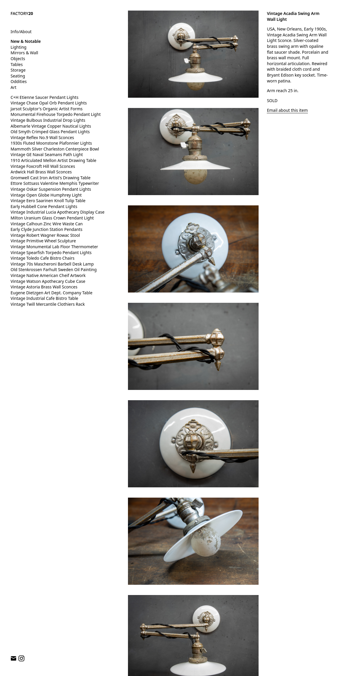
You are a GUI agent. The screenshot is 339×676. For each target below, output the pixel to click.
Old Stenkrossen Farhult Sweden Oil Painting (54, 269)
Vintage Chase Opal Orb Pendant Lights (49, 103)
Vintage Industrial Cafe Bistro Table (44, 298)
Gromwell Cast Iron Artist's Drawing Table (50, 177)
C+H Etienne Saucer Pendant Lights (44, 97)
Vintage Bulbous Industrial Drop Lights (48, 120)
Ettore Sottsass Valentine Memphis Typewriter (55, 183)
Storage (18, 70)
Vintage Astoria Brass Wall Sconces (44, 287)
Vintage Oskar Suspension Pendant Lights (51, 189)
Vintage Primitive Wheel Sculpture (43, 241)
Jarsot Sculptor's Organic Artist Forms (46, 108)
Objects (18, 58)
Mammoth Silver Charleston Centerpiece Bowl (55, 149)
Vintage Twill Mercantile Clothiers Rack (48, 304)
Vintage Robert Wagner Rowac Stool (45, 235)
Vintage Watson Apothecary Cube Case (48, 281)
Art (13, 87)
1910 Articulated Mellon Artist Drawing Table (53, 160)
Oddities (19, 81)
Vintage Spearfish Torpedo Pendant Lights (51, 252)
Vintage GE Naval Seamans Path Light (47, 154)
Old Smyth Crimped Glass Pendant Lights (50, 131)
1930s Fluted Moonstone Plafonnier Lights (51, 143)
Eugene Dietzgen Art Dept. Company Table (51, 292)
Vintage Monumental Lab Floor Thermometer (54, 246)
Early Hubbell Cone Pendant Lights (44, 206)
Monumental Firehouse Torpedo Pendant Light (56, 114)
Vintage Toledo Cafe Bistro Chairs (43, 258)
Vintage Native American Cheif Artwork (48, 275)
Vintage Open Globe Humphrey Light (46, 195)
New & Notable (26, 41)
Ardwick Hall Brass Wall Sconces (41, 172)
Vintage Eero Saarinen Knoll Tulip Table (48, 200)
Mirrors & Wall (24, 52)
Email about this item (287, 110)
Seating (18, 76)
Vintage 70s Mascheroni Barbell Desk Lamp (52, 264)
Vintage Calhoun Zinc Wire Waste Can (47, 224)
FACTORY (22, 13)
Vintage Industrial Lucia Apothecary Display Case (57, 212)
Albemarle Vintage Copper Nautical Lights (51, 126)
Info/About (21, 31)
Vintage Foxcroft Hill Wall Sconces (43, 166)
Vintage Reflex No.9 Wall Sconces (42, 137)
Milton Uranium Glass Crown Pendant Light (52, 218)
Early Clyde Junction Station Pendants (46, 229)
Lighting (18, 47)
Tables (17, 64)
